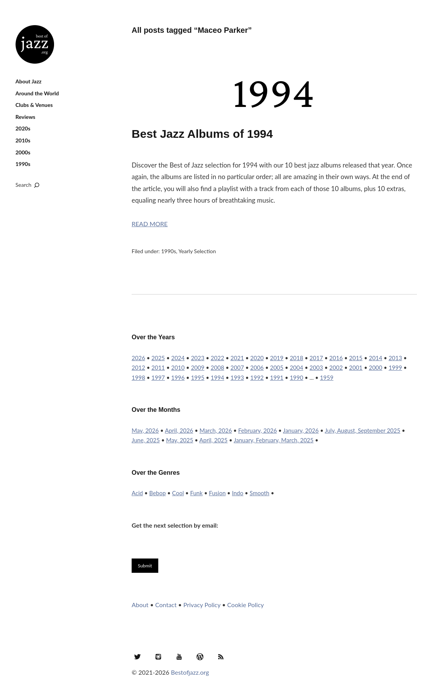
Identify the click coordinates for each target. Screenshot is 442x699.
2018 (296, 357)
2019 (276, 357)
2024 (178, 357)
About (140, 604)
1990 (296, 377)
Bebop (157, 492)
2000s (22, 152)
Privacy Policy (201, 604)
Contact (165, 604)
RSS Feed (220, 656)
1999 (395, 367)
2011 (158, 367)
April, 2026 (179, 430)
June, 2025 (146, 440)
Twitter (137, 656)
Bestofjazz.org (190, 672)
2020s (22, 128)
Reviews (25, 116)
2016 (336, 357)
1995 (198, 377)
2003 (316, 367)
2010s (22, 140)
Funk (196, 492)
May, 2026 (145, 430)
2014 (375, 357)
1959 (327, 377)
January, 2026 (300, 430)
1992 (257, 377)
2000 (375, 367)
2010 (178, 367)
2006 (257, 367)
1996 (178, 377)
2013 (395, 357)
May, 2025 (179, 440)
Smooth (259, 492)
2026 (138, 357)
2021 (237, 357)
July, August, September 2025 (362, 430)
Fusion (217, 492)
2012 (138, 367)
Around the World (37, 93)
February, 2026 (257, 430)
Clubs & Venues (34, 105)
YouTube (179, 656)
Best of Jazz (34, 44)
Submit (145, 566)
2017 (316, 357)
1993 (237, 377)
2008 (217, 367)
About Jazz (28, 81)
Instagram (158, 656)
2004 (296, 367)
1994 (217, 377)
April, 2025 (213, 440)
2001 (355, 367)
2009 (198, 367)
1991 (276, 377)
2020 (257, 357)
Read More (150, 223)
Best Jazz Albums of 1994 (202, 133)
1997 (158, 377)
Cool (178, 492)
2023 (198, 357)
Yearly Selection (197, 251)
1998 (138, 377)
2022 (217, 357)
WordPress (200, 656)
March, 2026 (216, 430)
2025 (158, 357)
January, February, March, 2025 (273, 440)
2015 (355, 357)
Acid (137, 492)
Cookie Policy (245, 604)
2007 (237, 367)
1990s (22, 164)
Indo (237, 492)
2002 (336, 367)
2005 (276, 367)
